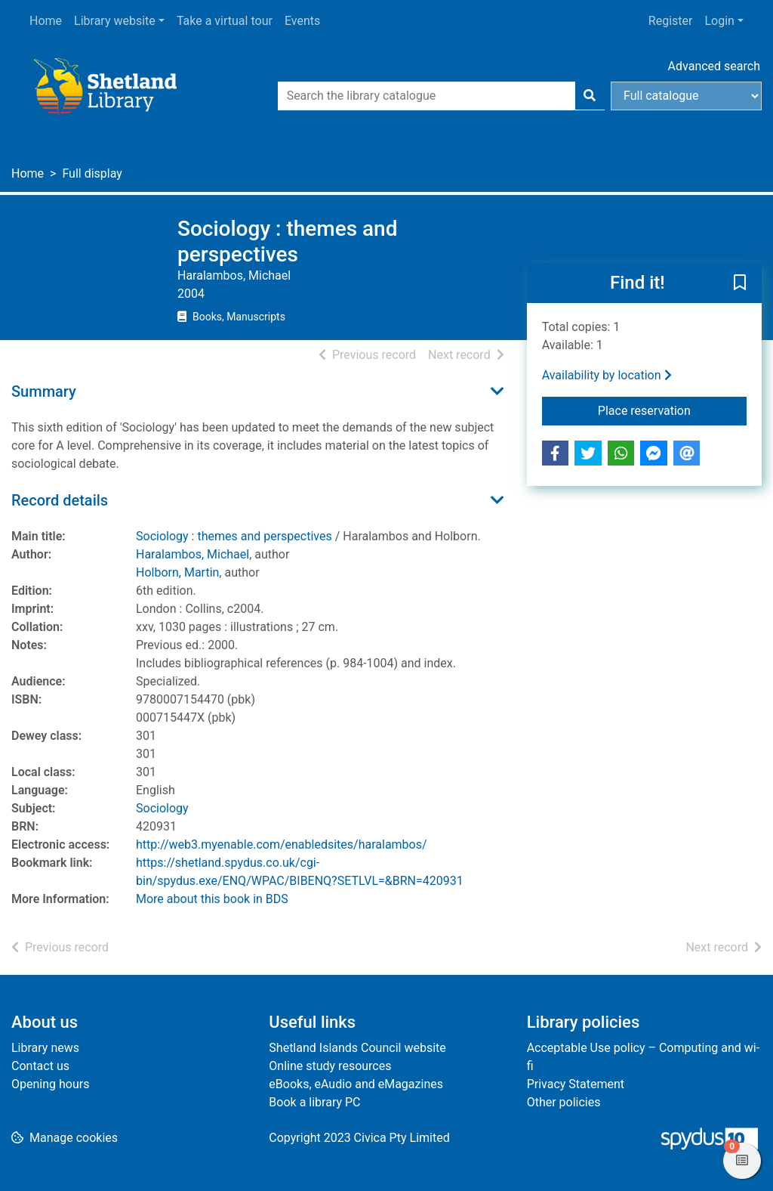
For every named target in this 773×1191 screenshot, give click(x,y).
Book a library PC (314, 1102)
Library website (115, 21)
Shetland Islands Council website (357, 1048)
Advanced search (714, 66)
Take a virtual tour (225, 21)
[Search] (589, 96)
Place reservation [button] (672, 409)
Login (719, 21)
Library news (45, 1048)
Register (670, 21)
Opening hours (50, 1084)
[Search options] (686, 96)
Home (45, 21)
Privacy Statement (575, 1084)
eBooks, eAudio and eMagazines (356, 1084)
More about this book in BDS (212, 899)
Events (302, 21)
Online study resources (330, 1066)
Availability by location (607, 375)
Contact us (40, 1066)
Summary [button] (43, 391)
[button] (740, 284)
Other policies (564, 1102)
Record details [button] (59, 500)
